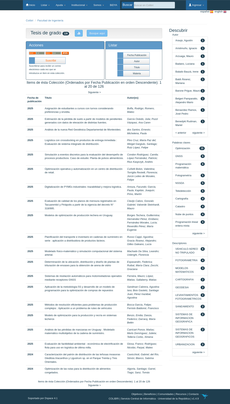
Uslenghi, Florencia (138, 254)
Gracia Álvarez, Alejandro (141, 240)
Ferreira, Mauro (136, 276)
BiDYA (113, 5)
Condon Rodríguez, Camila (142, 154)
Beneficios (150, 394)
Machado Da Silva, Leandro (142, 251)
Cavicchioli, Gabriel (138, 354)
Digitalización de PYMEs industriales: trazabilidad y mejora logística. (83, 186)
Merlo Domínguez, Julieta (141, 333)
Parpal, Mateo (145, 347)
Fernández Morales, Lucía (142, 222)
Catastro (180, 206)
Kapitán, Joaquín (144, 190)
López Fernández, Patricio (142, 158)
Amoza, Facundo (136, 186)
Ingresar (196, 4)
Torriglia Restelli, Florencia (142, 172)
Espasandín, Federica (139, 261)
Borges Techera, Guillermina (143, 215)
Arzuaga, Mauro (184, 56)
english (219, 11)
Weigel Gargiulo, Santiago (142, 143)
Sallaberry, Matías (146, 279)
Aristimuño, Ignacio (186, 48)
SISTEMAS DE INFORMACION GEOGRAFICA (184, 318)
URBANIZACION (185, 344)
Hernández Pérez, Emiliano (142, 219)
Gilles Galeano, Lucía (139, 244)
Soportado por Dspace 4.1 (43, 398)
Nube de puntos (184, 214)
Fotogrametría (183, 175)
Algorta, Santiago (137, 368)
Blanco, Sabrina (145, 358)
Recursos (181, 394)
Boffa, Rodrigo (135, 108)
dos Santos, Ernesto (138, 129)
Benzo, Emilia (135, 315)
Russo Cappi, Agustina (140, 236)
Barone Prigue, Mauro (187, 90)
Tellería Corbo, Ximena (140, 336)
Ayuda (60, 5)
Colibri (29, 20)
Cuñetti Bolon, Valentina (140, 168)
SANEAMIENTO (184, 306)
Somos (98, 5)
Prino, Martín (134, 194)
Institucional (80, 5)
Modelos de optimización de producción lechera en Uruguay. (79, 215)
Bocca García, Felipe (139, 304)
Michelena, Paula (137, 133)
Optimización (182, 148)
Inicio (30, 4)
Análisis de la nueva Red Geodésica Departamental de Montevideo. (83, 129)
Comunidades (166, 394)
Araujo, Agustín (184, 40)
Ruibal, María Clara (138, 265)
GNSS (179, 156)
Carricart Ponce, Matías (140, 329)
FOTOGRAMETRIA (186, 260)
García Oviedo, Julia (138, 119)
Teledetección (183, 190)
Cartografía (181, 198)
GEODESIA (182, 287)
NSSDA (179, 183)
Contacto (193, 394)
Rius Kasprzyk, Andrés (140, 161)
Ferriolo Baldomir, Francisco (143, 308)
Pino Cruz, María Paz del (141, 140)
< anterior (180, 132)
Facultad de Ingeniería (50, 20)
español (206, 11)
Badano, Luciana (185, 63)
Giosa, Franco (135, 343)
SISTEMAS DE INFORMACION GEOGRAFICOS (184, 333)
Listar (45, 5)
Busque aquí (97, 33)
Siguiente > (94, 92)
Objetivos (136, 394)
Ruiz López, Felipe (137, 147)
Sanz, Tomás (142, 372)
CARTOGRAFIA (184, 279)
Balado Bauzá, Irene (186, 71)
